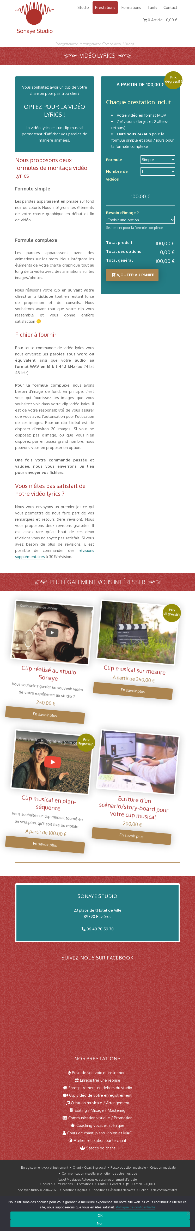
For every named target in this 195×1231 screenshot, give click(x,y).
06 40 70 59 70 (100, 928)
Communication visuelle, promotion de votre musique (99, 1173)
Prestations (105, 7)
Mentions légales (75, 1190)
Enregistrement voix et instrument (44, 1167)
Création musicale (162, 1167)
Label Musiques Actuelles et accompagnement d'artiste (97, 1179)
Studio (83, 7)
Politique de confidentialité (158, 1190)
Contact (170, 7)
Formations (131, 7)
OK (100, 1215)
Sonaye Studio (28, 1190)
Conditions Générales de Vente (113, 1190)
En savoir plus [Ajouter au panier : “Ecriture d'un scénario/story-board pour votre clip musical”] (123, 835)
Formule (113, 159)
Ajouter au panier (135, 274)
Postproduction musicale (128, 1167)
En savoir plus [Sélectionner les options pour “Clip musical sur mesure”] (126, 689)
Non (100, 1223)
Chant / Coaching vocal (89, 1167)
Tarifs (152, 7)
